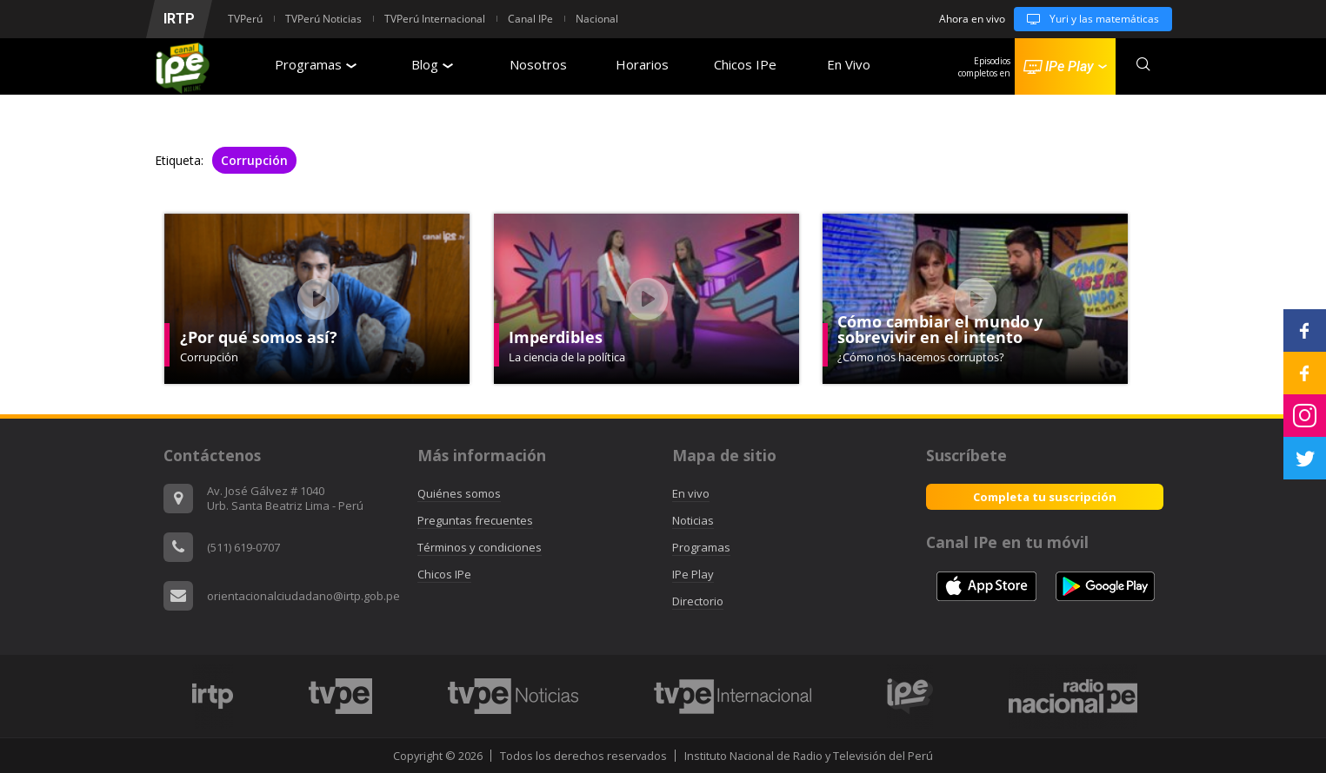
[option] (213, 696)
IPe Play (693, 574)
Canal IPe (530, 18)
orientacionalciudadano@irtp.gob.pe (303, 596)
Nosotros (538, 64)
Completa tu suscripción (1044, 497)
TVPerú (245, 18)
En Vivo (848, 64)
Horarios (642, 64)
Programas (315, 64)
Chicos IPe (745, 64)
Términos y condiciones (479, 547)
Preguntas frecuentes (475, 520)
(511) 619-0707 (243, 547)
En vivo (691, 493)
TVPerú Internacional (434, 18)
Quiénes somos (459, 493)
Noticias (693, 520)
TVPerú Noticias (323, 18)
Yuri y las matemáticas (1086, 19)
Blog (432, 64)
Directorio (697, 601)
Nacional (597, 18)
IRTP (179, 18)
